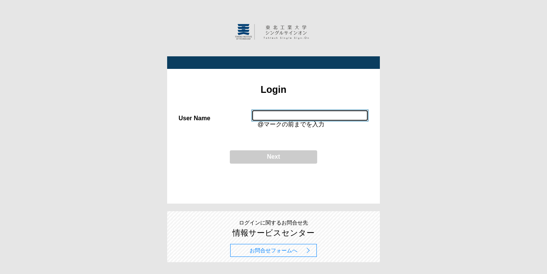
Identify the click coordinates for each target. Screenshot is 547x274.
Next (273, 156)
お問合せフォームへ (273, 250)
